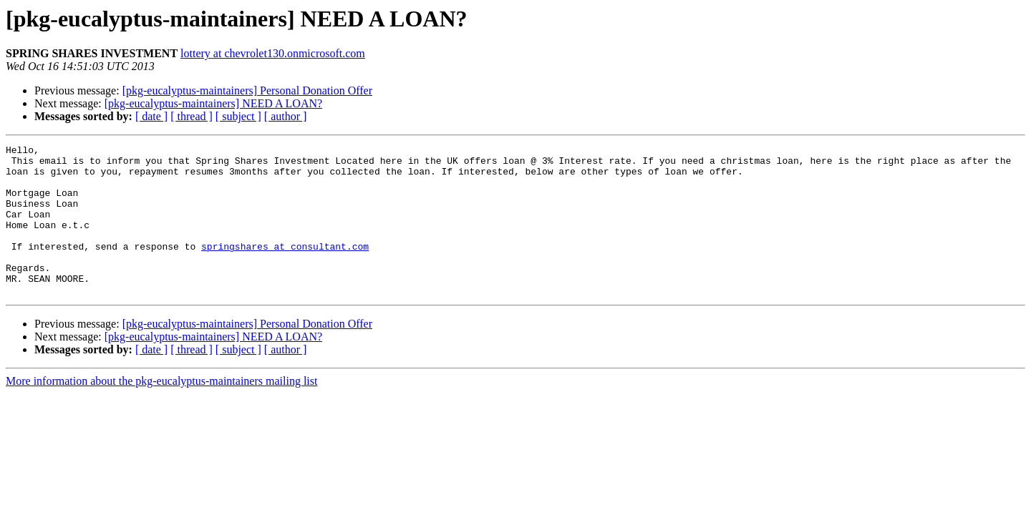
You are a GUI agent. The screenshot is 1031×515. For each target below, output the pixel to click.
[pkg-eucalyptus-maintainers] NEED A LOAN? (213, 103)
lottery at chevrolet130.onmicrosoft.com (272, 53)
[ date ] (151, 116)
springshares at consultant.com (285, 267)
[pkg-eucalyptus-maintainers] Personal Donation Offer (247, 90)
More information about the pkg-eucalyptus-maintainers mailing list (161, 411)
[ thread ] (191, 116)
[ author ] (285, 116)
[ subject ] (238, 116)
